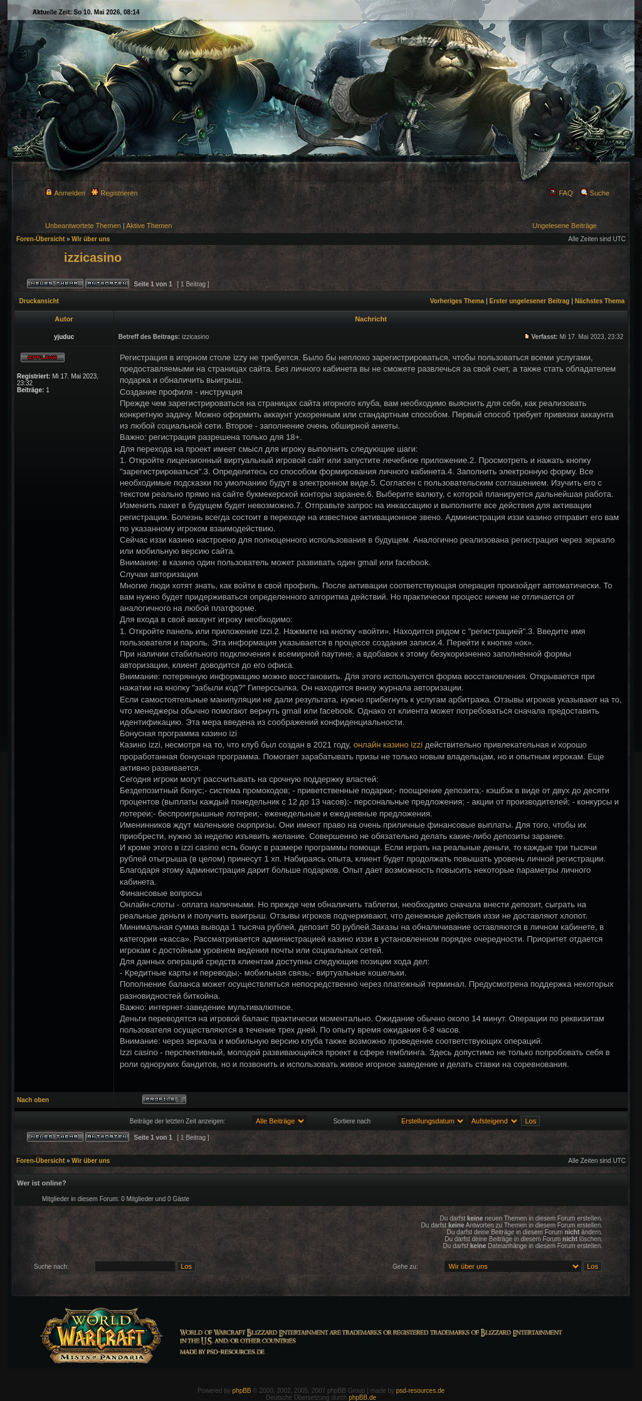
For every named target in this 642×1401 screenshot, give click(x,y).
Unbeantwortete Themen (83, 225)
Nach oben (33, 1099)
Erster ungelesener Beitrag (530, 301)
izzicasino (93, 257)
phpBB (242, 1390)
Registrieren (114, 193)
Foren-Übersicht (40, 239)
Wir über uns (90, 239)
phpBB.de (362, 1397)
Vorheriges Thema (457, 301)
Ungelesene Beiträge (564, 225)
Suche (595, 193)
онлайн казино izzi (388, 744)
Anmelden (65, 193)
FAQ (560, 193)
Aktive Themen (149, 225)
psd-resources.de (420, 1390)
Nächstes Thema (599, 301)
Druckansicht (39, 301)
